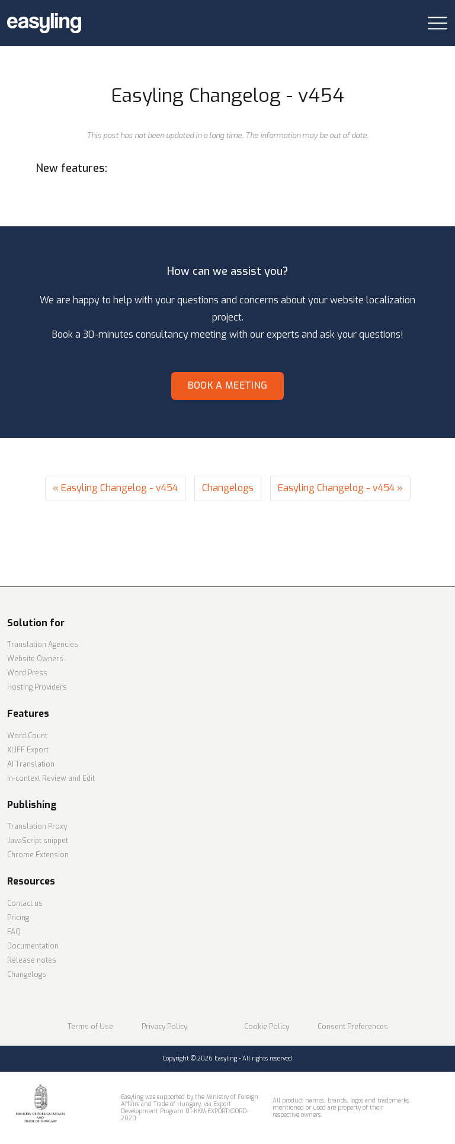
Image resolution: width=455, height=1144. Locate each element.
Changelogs (228, 488)
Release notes (31, 960)
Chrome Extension (38, 855)
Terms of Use (90, 1026)
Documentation (33, 946)
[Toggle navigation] (437, 23)
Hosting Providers (37, 687)
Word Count (27, 736)
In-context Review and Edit (51, 778)
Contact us (25, 903)
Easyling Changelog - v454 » (340, 488)
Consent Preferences (353, 1026)
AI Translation (31, 764)
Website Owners (35, 659)
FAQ (14, 932)
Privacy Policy (164, 1026)
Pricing (18, 917)
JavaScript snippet (37, 840)
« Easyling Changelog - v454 (115, 488)
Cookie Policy (266, 1026)
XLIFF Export (28, 750)
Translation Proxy (37, 826)
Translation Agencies (42, 644)
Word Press (27, 673)
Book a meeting (227, 385)
